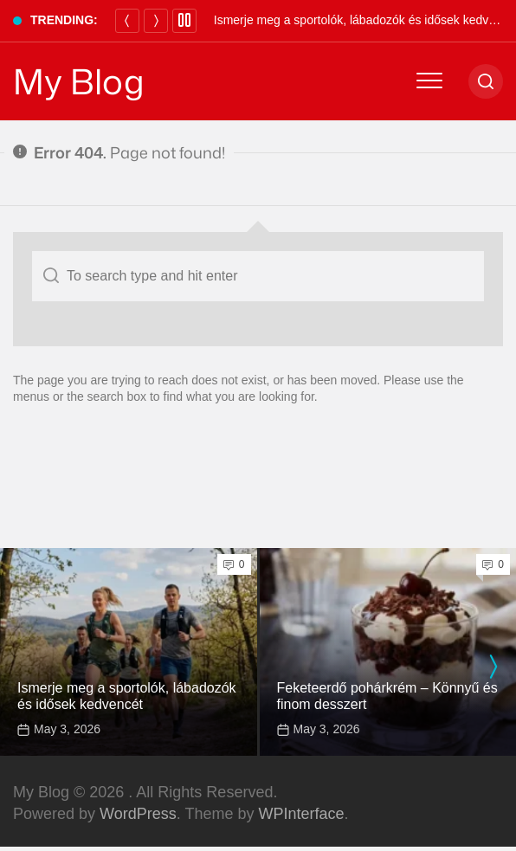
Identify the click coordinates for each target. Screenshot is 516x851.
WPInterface (301, 813)
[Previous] (127, 21)
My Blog (79, 81)
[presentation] (492, 666)
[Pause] (184, 21)
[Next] (156, 21)
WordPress (138, 813)
